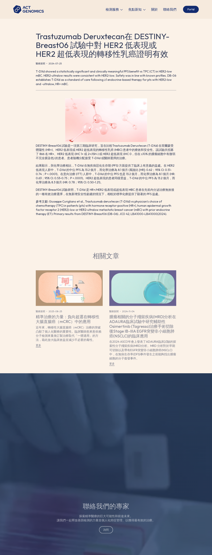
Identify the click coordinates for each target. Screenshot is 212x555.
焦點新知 (135, 9)
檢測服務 (112, 9)
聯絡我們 (169, 9)
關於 (154, 9)
